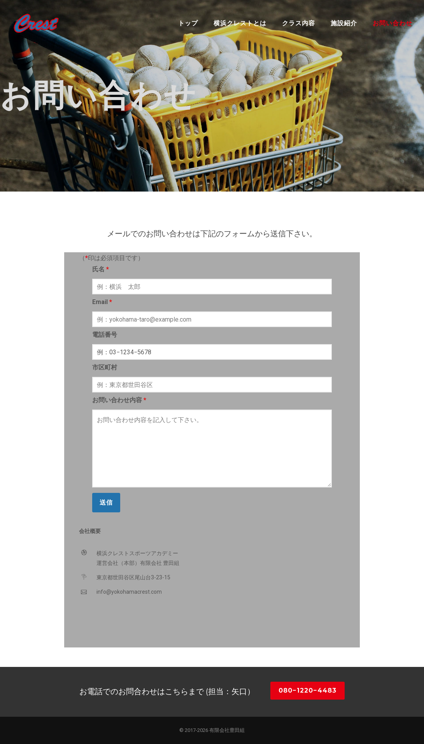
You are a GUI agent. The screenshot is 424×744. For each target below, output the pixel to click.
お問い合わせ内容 (119, 400)
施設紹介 (344, 23)
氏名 (100, 269)
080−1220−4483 (307, 690)
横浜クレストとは (240, 23)
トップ (188, 23)
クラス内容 (298, 23)
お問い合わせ (392, 23)
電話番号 (104, 334)
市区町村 (104, 367)
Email (102, 302)
